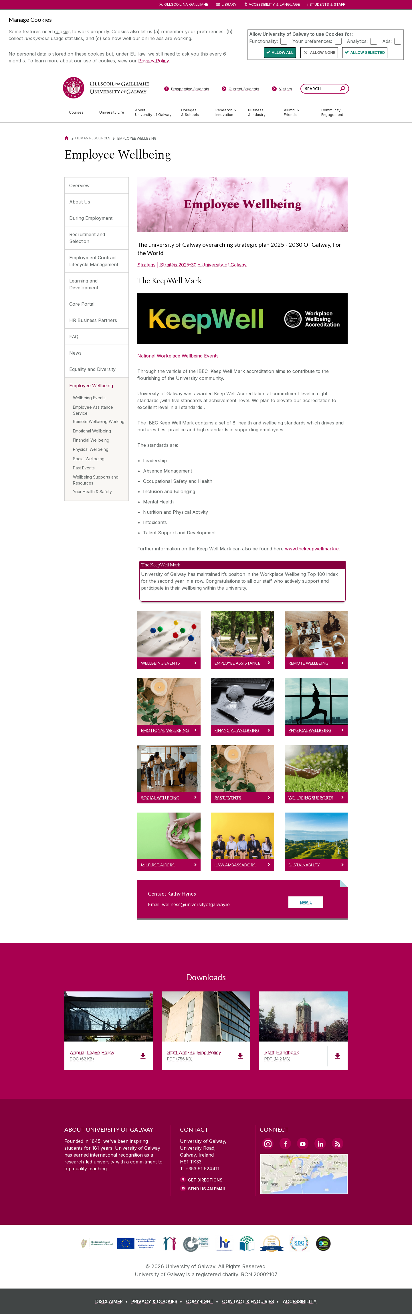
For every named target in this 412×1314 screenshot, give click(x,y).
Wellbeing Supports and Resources (95, 480)
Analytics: (357, 41)
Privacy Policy (153, 61)
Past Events (84, 467)
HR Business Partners (93, 320)
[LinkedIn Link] (320, 1143)
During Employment (90, 218)
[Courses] (79, 112)
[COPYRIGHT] (203, 1301)
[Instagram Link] (268, 1143)
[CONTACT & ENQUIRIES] (251, 1301)
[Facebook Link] (285, 1143)
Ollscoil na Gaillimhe (186, 4)
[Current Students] (240, 89)
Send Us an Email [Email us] (207, 1188)
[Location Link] (304, 1191)
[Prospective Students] (187, 89)
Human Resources (92, 138)
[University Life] (112, 112)
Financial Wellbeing (91, 440)
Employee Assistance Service (93, 410)
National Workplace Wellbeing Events (178, 356)
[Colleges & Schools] (194, 112)
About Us (79, 202)
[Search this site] (342, 89)
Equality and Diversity (92, 369)
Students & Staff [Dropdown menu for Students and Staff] (327, 4)
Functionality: (263, 41)
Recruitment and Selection (87, 238)
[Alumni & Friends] (298, 112)
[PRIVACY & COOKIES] (158, 1301)
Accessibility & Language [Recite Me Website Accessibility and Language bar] (272, 4)
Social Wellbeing (88, 458)
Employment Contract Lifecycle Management (93, 261)
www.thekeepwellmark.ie (312, 549)
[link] (118, 1243)
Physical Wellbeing (90, 449)
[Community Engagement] (332, 112)
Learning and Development (83, 284)
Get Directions (205, 1179)
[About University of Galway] (153, 112)
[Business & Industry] (261, 112)
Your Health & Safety (92, 491)
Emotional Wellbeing (92, 430)
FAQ (73, 336)
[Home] (66, 138)
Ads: (387, 41)
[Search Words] (324, 89)
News (75, 353)
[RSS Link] (337, 1143)
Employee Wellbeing (91, 385)
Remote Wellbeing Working (98, 421)
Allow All (283, 52)
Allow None (323, 52)
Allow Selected (367, 52)
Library (229, 4)
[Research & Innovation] (227, 112)
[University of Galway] (106, 87)
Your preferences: (312, 41)
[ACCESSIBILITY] (300, 1301)
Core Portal (81, 304)
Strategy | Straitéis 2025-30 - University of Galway (192, 265)
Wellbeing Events (89, 397)
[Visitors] (282, 89)
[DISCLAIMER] (112, 1301)
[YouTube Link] (302, 1143)
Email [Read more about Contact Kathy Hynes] (306, 902)
